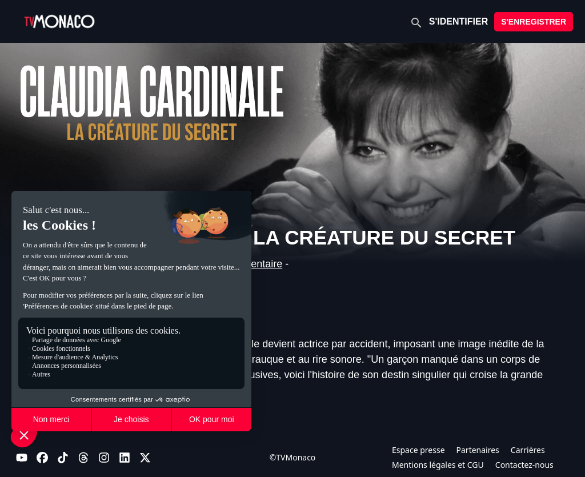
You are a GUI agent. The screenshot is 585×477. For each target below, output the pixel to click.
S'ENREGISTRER (533, 21)
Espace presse (418, 449)
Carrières (528, 449)
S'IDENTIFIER (458, 21)
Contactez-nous (524, 464)
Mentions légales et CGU (438, 464)
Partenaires (477, 449)
